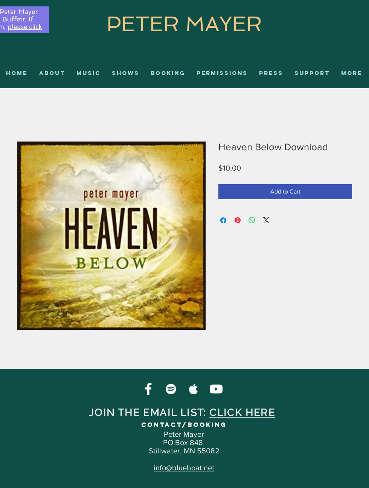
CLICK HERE (242, 412)
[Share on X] (266, 220)
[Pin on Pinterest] (237, 220)
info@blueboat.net (184, 468)
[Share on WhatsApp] (251, 220)
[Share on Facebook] (223, 220)
